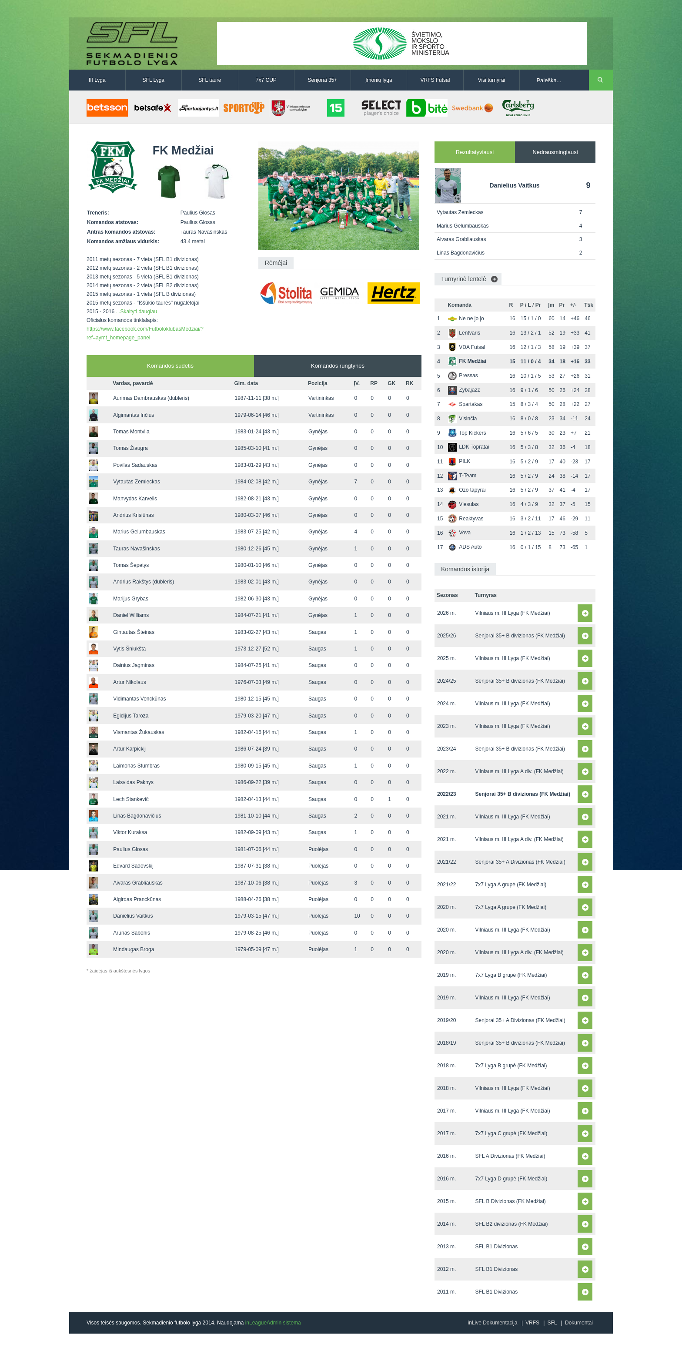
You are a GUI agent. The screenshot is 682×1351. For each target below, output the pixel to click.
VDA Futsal (466, 347)
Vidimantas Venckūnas (139, 699)
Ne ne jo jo (466, 318)
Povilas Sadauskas (135, 465)
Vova (459, 533)
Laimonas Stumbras (136, 766)
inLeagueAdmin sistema (273, 1323)
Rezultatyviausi (475, 152)
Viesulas (463, 504)
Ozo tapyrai (466, 490)
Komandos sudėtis (170, 365)
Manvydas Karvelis (135, 499)
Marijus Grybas (130, 599)
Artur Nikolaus (129, 682)
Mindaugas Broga (133, 949)
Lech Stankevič (130, 799)
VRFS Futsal (435, 80)
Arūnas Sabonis (131, 933)
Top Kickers (467, 433)
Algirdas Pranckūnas (137, 899)
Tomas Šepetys (131, 565)
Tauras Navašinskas (136, 549)
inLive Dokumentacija (492, 1323)
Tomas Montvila (131, 432)
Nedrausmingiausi (555, 152)
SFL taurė (209, 80)
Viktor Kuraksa (130, 832)
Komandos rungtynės (337, 365)
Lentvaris (464, 333)
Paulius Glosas (130, 849)
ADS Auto (464, 547)
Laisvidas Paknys (133, 782)
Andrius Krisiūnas (133, 515)
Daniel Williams (131, 615)
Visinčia (462, 419)
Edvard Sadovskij (133, 866)
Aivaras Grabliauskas (137, 883)
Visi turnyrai (491, 80)
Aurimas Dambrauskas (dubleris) (151, 398)
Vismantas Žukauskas (138, 732)
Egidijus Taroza (130, 716)
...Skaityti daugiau (136, 311)
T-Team (462, 476)
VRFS (532, 1323)
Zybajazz (464, 390)
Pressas (463, 375)
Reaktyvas (465, 519)
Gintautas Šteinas (133, 632)
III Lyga (97, 80)
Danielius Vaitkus (133, 916)
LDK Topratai (468, 447)
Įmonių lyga (378, 80)
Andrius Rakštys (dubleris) (143, 582)
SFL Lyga (153, 80)
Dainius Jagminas (133, 665)
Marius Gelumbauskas (139, 532)
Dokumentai (579, 1323)
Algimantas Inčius (133, 415)
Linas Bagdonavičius (137, 816)
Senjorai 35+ (323, 80)
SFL (552, 1323)
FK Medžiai (467, 361)
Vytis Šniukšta (129, 649)
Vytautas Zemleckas (136, 482)
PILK (459, 461)
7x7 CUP (266, 80)
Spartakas (465, 404)
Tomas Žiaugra (130, 448)
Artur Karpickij (129, 749)
